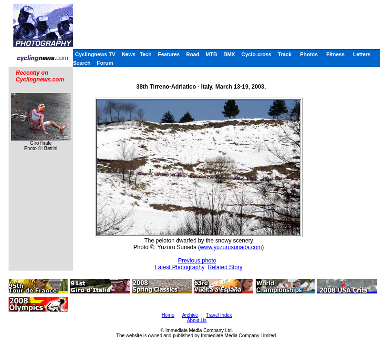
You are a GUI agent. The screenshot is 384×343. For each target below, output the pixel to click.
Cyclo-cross (256, 54)
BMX (229, 54)
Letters (362, 54)
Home (168, 315)
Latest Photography (180, 267)
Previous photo (197, 260)
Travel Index (219, 315)
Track (284, 54)
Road (192, 54)
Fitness (335, 54)
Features (169, 54)
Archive (190, 315)
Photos (309, 54)
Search (82, 63)
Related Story (225, 267)
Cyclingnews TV (95, 54)
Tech (146, 54)
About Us (197, 320)
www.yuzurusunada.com (231, 247)
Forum (105, 63)
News (128, 54)
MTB (211, 54)
